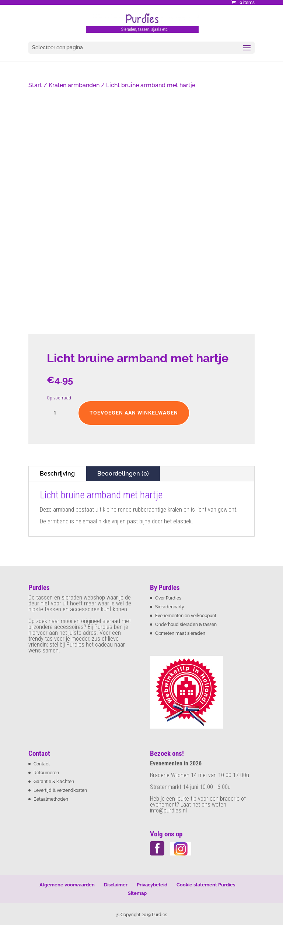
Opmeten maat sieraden (180, 633)
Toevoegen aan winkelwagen (134, 413)
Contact (42, 763)
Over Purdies (168, 598)
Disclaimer (115, 884)
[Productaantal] (58, 413)
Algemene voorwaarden (67, 884)
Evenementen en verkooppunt (185, 615)
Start (35, 85)
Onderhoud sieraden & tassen (186, 624)
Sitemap (137, 893)
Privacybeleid (152, 884)
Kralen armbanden (74, 85)
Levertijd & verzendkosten (60, 790)
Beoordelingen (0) (123, 473)
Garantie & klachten (54, 781)
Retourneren (46, 772)
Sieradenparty (169, 606)
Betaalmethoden (51, 799)
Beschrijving (57, 473)
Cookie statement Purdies (206, 884)
